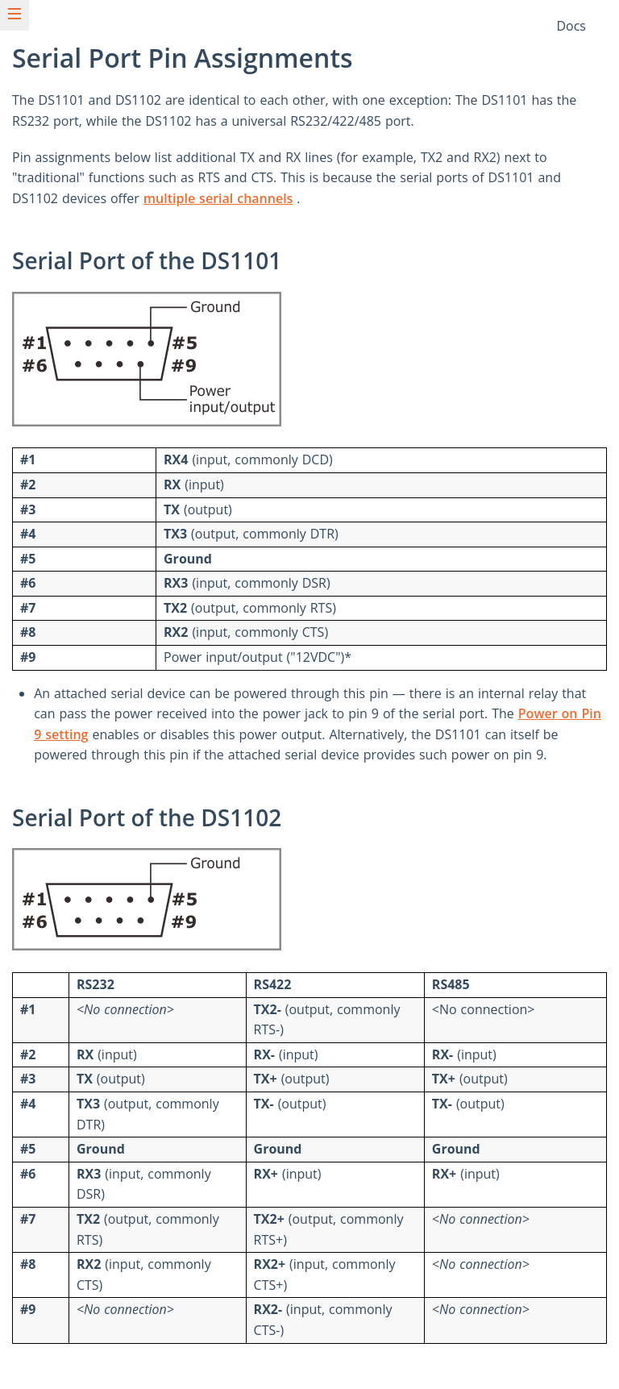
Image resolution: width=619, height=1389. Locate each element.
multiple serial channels (218, 198)
